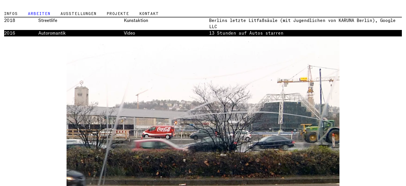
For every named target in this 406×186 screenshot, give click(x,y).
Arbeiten (39, 13)
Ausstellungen (78, 13)
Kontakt (149, 13)
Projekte (118, 13)
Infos (11, 13)
